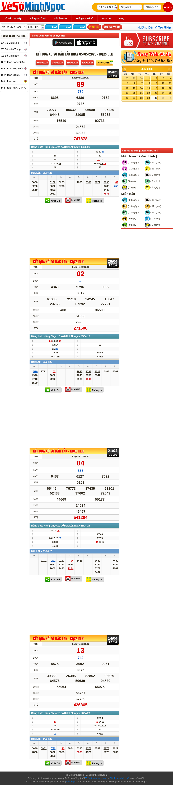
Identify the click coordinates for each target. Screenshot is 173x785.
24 (163, 93)
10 (163, 83)
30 (141, 78)
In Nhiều (94, 26)
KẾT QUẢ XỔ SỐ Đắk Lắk (58, 72)
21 (141, 93)
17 (163, 88)
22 (148, 93)
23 (156, 93)
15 (148, 88)
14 (141, 88)
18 (170, 88)
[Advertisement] (74, 230)
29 (134, 78)
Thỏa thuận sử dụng (95, 778)
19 (127, 93)
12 (127, 88)
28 (127, 78)
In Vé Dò (75, 200)
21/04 (72, 62)
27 (134, 98)
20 (134, 93)
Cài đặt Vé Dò (112, 26)
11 (170, 83)
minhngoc (71, 781)
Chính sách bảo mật (120, 778)
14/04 (57, 62)
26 (127, 98)
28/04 (87, 62)
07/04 (42, 62)
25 (170, 93)
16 (156, 88)
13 (134, 88)
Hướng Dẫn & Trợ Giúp (154, 27)
